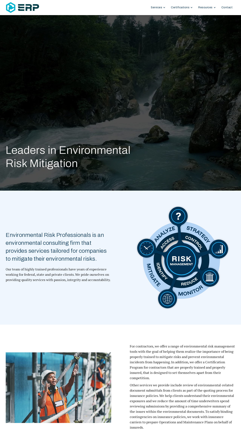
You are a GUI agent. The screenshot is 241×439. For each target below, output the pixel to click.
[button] (158, 7)
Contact (227, 7)
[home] (38, 7)
